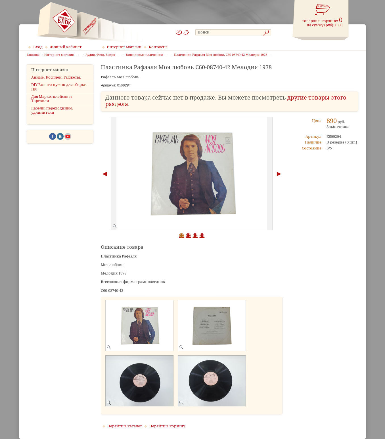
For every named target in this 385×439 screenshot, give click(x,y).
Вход (38, 47)
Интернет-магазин (124, 47)
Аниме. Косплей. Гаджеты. (56, 77)
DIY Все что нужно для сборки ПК (59, 87)
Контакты (158, 47)
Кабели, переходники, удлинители (52, 110)
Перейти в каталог (124, 426)
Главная (33, 55)
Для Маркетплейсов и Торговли (51, 98)
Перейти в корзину (167, 426)
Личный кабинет (65, 47)
